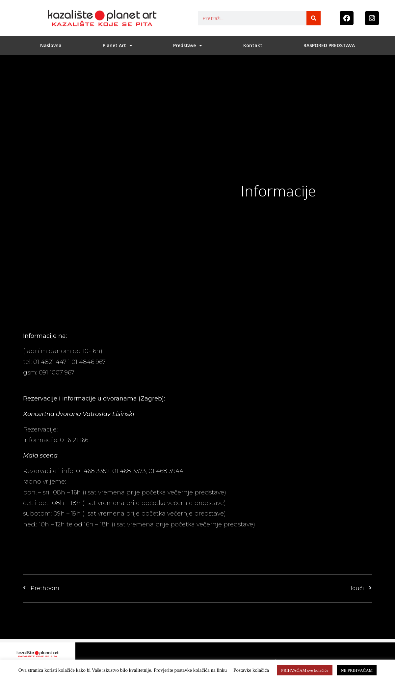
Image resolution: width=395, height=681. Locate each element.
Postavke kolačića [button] (251, 670)
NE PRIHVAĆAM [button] (357, 670)
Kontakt (252, 45)
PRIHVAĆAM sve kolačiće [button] (304, 670)
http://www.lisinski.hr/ (90, 429)
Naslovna (51, 45)
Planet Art (117, 45)
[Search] (313, 18)
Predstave (187, 45)
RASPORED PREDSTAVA (329, 45)
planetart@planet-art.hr (59, 383)
